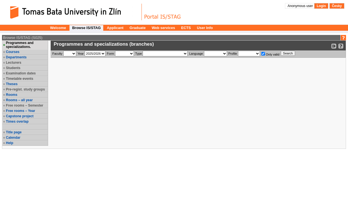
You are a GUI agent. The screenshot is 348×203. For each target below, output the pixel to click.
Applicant (115, 28)
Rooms (11, 95)
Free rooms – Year (20, 111)
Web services (163, 28)
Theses (11, 84)
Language (196, 53)
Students (13, 68)
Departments (16, 57)
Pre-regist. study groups (25, 89)
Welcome (58, 28)
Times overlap (17, 121)
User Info (205, 28)
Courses (12, 52)
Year (81, 53)
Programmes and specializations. (19, 45)
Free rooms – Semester (24, 105)
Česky (337, 6)
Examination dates (21, 73)
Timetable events (19, 79)
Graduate (138, 28)
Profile (232, 53)
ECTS (186, 28)
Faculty (57, 53)
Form (110, 53)
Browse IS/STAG (86, 28)
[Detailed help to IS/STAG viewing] (341, 46)
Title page (14, 132)
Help (9, 143)
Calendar (13, 138)
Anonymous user (301, 6)
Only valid (270, 54)
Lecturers (13, 63)
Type (138, 53)
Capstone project (19, 116)
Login (321, 6)
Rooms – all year (19, 100)
